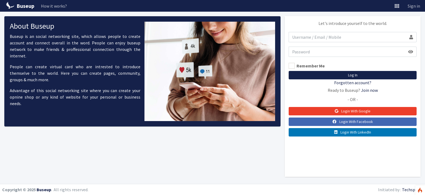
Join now (369, 90)
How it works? (54, 6)
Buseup (44, 189)
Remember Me (311, 66)
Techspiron (412, 189)
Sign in (414, 6)
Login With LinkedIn (352, 132)
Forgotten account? (352, 82)
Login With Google (353, 111)
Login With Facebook (353, 121)
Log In (353, 75)
